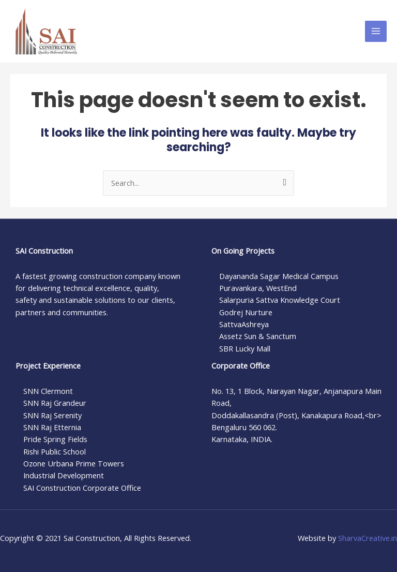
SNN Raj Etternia (52, 427)
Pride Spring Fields (55, 439)
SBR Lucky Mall (244, 348)
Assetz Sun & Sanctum (257, 336)
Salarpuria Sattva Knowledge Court (279, 300)
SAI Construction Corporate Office (82, 487)
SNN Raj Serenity (52, 415)
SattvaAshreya (244, 324)
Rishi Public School (54, 451)
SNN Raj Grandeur (54, 403)
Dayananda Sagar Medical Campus (279, 276)
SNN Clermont (48, 391)
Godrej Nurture (245, 312)
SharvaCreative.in (367, 538)
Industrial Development (63, 475)
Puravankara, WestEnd (258, 288)
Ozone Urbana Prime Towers (73, 463)
